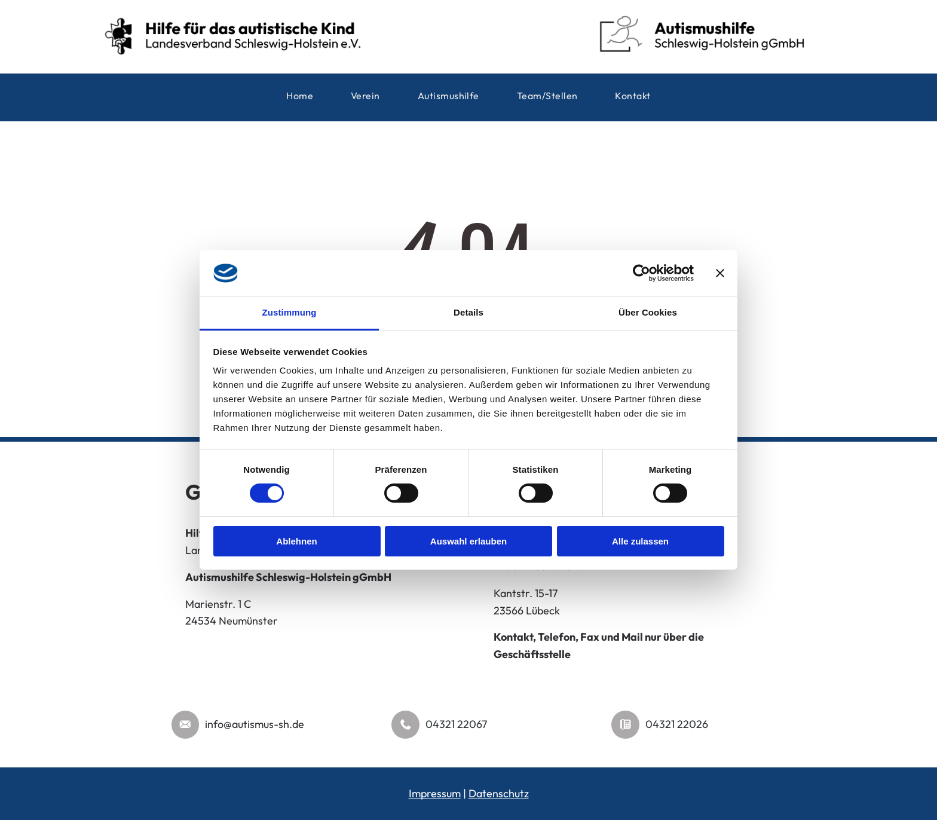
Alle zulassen (640, 541)
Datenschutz (498, 793)
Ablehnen (296, 541)
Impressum (435, 793)
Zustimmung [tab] (289, 312)
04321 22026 (676, 724)
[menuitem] (299, 97)
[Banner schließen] (720, 273)
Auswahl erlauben (468, 541)
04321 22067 (456, 724)
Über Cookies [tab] (647, 312)
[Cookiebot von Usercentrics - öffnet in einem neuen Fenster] (641, 273)
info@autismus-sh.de (254, 724)
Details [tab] (468, 312)
